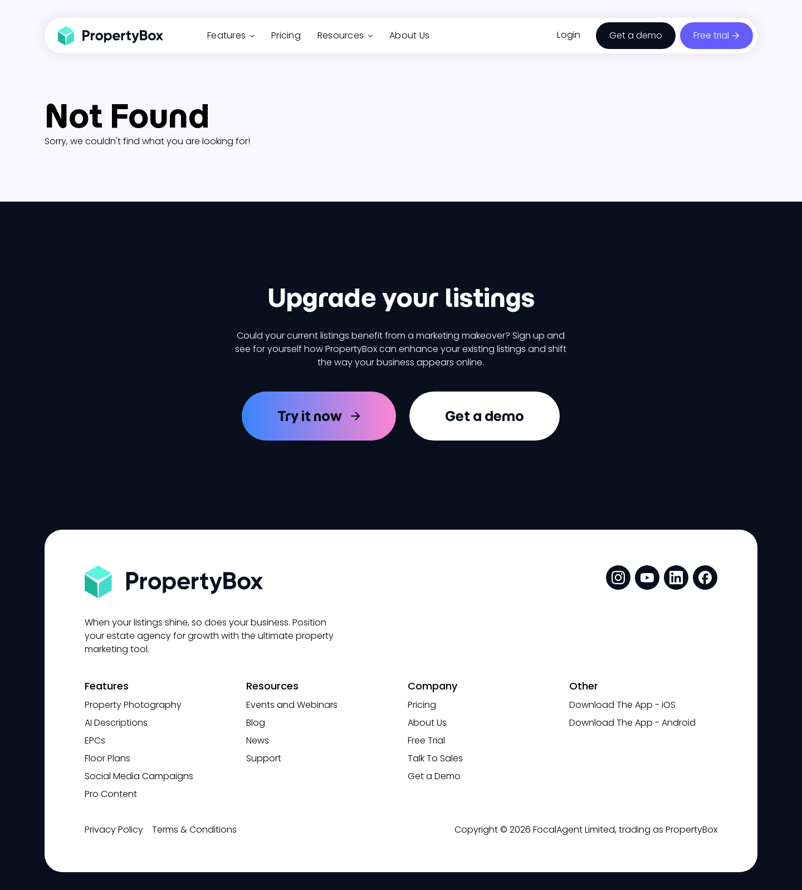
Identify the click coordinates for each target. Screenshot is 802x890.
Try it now (309, 416)
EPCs (95, 740)
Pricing (286, 35)
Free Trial (426, 740)
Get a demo (635, 35)
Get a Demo (434, 776)
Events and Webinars (292, 704)
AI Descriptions (116, 722)
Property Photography (133, 704)
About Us (409, 35)
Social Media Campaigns (139, 776)
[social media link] (618, 577)
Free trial (711, 35)
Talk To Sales (435, 758)
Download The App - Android (632, 722)
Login (568, 34)
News (257, 740)
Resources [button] (345, 35)
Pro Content (111, 794)
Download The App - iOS (622, 704)
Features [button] (231, 35)
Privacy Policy (114, 829)
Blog (255, 722)
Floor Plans (107, 758)
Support (263, 758)
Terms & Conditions (194, 829)
